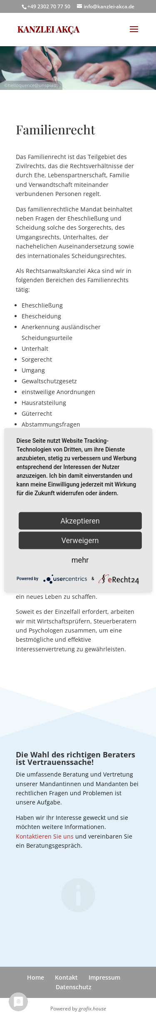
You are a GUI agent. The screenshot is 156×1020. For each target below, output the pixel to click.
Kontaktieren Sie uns (45, 836)
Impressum (104, 977)
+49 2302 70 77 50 (48, 6)
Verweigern (80, 540)
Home (35, 977)
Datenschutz (74, 987)
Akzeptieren (80, 520)
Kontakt (66, 977)
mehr (80, 559)
